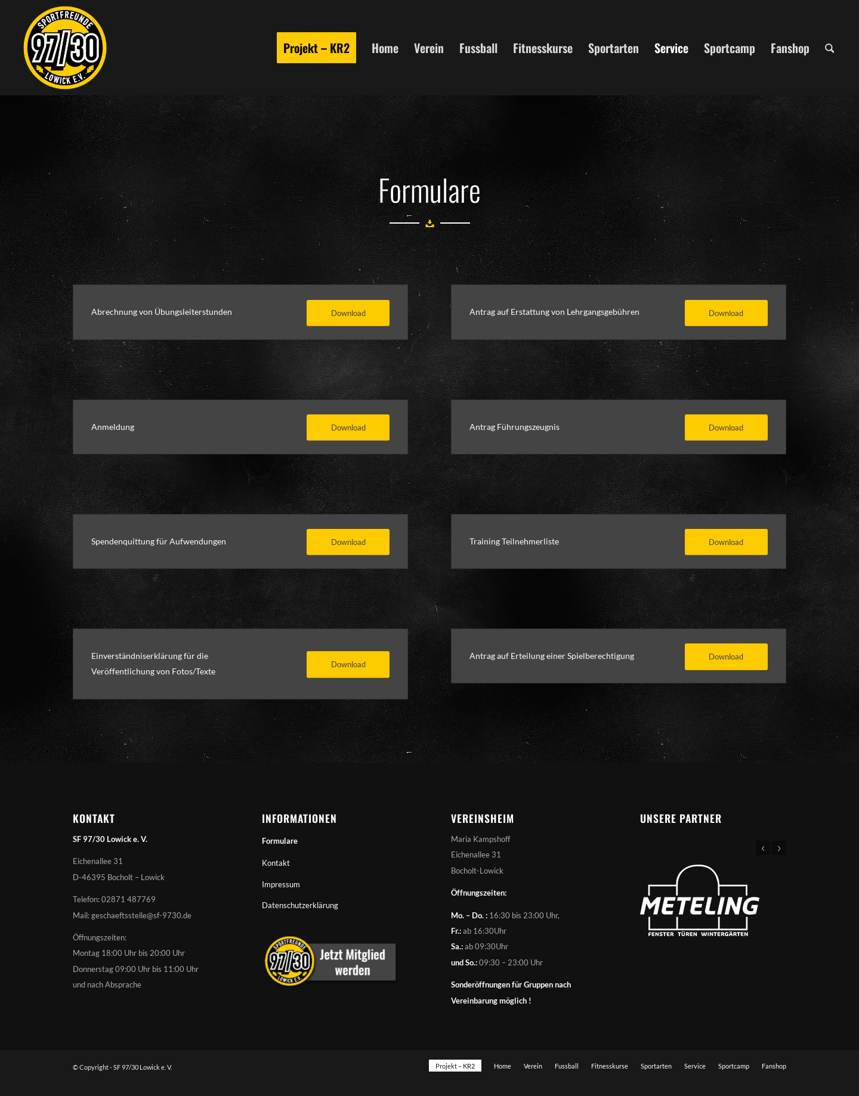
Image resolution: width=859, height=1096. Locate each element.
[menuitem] (316, 47)
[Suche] (829, 47)
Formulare (280, 841)
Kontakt (276, 863)
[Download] (348, 313)
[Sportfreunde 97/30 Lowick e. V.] (65, 47)
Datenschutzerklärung (300, 905)
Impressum (281, 884)
